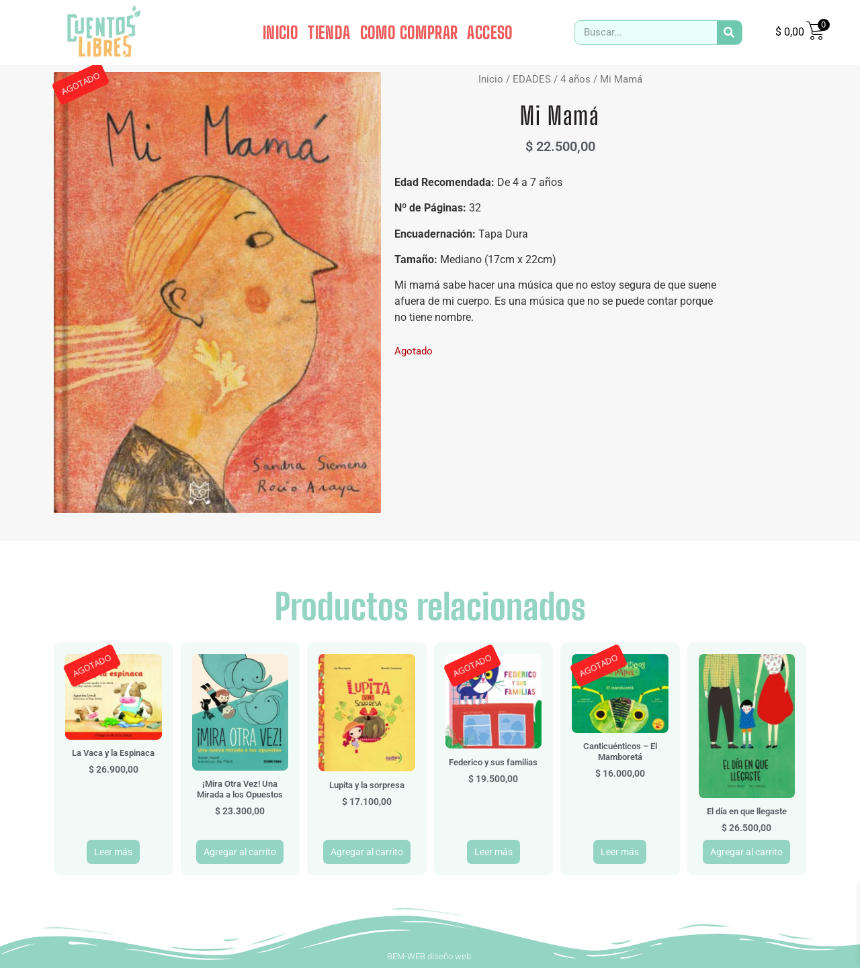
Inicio (490, 79)
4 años (575, 79)
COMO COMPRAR (409, 32)
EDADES (532, 79)
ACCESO (490, 32)
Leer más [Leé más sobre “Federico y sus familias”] (493, 851)
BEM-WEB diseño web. (430, 956)
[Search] (729, 32)
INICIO (280, 32)
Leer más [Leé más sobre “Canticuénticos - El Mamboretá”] (620, 851)
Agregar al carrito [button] (240, 851)
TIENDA (329, 32)
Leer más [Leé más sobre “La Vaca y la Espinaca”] (113, 851)
